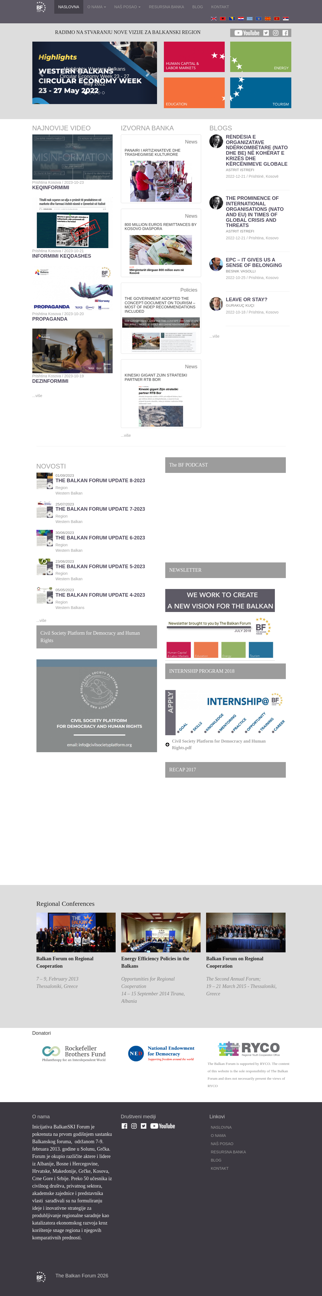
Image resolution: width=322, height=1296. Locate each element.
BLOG (197, 7)
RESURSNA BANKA (166, 7)
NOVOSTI (51, 466)
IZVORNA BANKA (147, 128)
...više (37, 395)
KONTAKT (220, 7)
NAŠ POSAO (127, 7)
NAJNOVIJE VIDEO (61, 128)
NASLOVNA (68, 7)
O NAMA (96, 7)
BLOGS (220, 128)
